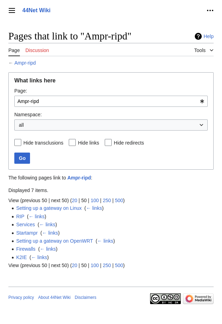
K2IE (21, 257)
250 (107, 200)
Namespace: (28, 114)
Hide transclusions (43, 143)
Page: (20, 91)
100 (95, 200)
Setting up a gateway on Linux (49, 208)
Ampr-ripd (25, 63)
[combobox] (111, 101)
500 (119, 200)
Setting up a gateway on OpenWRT (54, 241)
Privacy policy (21, 297)
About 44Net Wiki (54, 297)
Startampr (26, 233)
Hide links (88, 143)
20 (74, 200)
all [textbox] (21, 125)
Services (25, 224)
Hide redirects (129, 143)
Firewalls (25, 249)
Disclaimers (85, 297)
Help (209, 36)
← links (94, 208)
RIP (20, 216)
